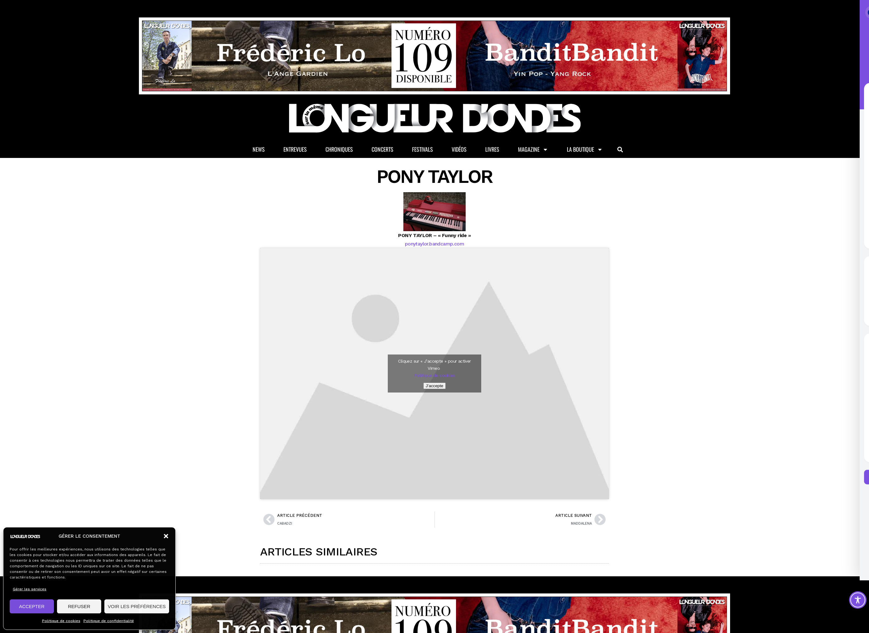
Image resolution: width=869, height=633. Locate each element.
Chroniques (339, 149)
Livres (492, 149)
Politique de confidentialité (108, 621)
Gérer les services (29, 589)
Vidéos (459, 149)
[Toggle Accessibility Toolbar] (858, 600)
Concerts (382, 149)
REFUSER (79, 606)
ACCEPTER (32, 606)
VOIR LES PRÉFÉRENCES (137, 606)
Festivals (422, 149)
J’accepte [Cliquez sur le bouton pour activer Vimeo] (434, 385)
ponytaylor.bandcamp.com (434, 244)
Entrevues (295, 149)
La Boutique (585, 149)
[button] (166, 536)
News (259, 149)
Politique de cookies (61, 621)
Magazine (533, 149)
